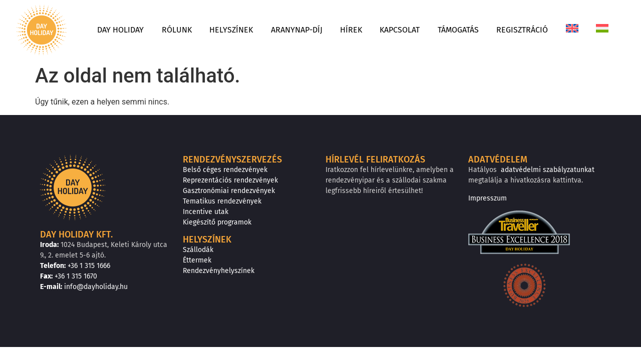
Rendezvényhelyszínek (219, 270)
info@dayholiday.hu (96, 286)
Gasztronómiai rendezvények (228, 190)
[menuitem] (603, 20)
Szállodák (198, 250)
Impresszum (487, 198)
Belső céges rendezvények (224, 170)
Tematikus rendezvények (221, 201)
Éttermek (197, 260)
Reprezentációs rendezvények (230, 180)
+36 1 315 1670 (81, 276)
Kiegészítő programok (217, 222)
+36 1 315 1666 (93, 266)
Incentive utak (204, 212)
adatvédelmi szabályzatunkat (544, 170)
